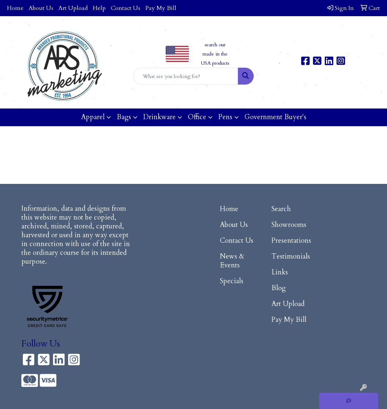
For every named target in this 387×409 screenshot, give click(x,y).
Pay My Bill (160, 8)
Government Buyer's (275, 117)
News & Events (232, 261)
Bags (124, 117)
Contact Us (125, 8)
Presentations (291, 240)
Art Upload (73, 8)
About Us (41, 8)
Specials (231, 281)
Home (15, 8)
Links (279, 272)
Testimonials (290, 256)
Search (281, 209)
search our (215, 45)
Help (99, 8)
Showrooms (288, 225)
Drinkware (159, 117)
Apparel (93, 117)
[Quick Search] (185, 76)
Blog (278, 288)
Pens (225, 117)
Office (197, 117)
